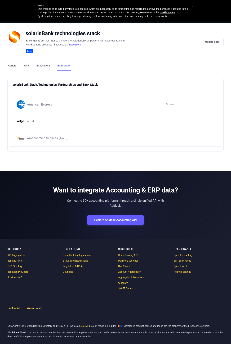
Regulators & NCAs (73, 266)
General (12, 65)
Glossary (123, 283)
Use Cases (124, 266)
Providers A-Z (14, 277)
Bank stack (63, 65)
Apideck (85, 326)
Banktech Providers (17, 271)
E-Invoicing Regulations (75, 260)
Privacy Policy (33, 308)
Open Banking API (128, 255)
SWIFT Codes (125, 288)
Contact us (13, 308)
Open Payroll (180, 266)
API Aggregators (16, 255)
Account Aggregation (129, 271)
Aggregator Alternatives (131, 277)
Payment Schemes (128, 260)
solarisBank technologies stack (62, 33)
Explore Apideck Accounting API (115, 220)
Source (170, 104)
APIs (27, 65)
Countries (68, 271)
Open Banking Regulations (77, 255)
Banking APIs (14, 260)
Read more (75, 44)
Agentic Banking (182, 271)
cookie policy (167, 12)
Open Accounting (183, 255)
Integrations (44, 65)
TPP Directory (14, 266)
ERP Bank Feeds (182, 260)
